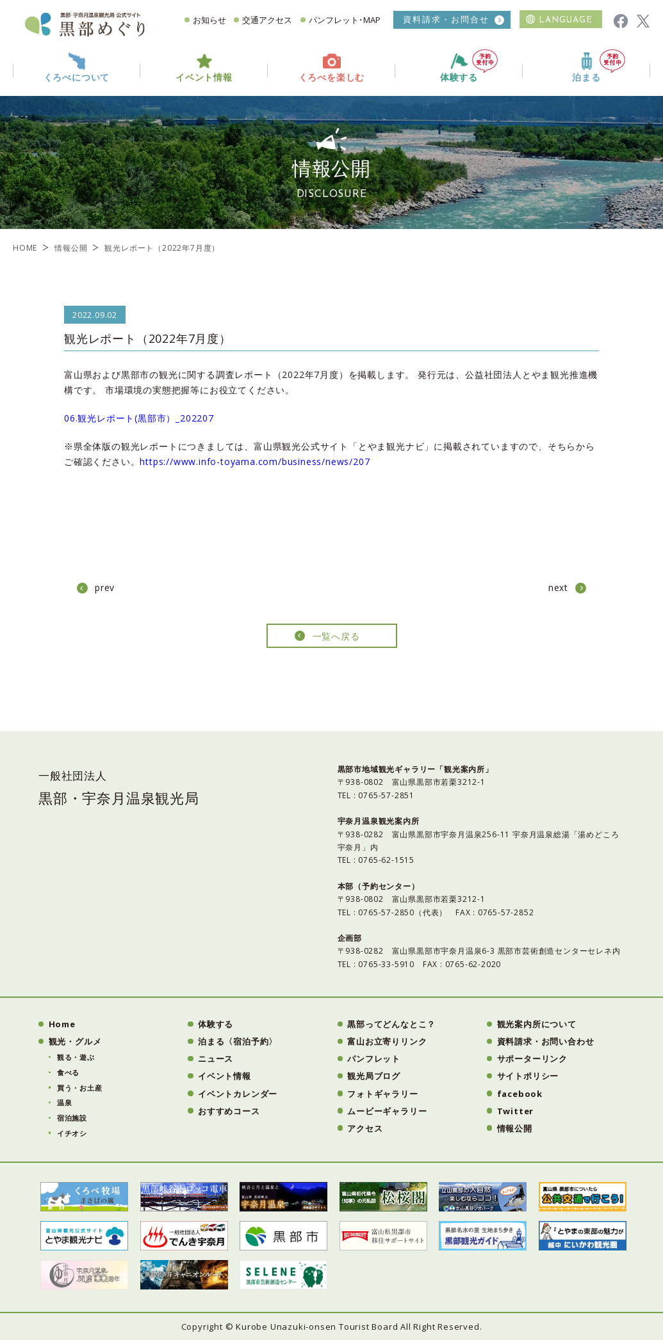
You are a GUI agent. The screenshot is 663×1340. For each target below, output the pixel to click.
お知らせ (209, 20)
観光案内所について (537, 1024)
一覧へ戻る (336, 636)
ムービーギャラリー (387, 1111)
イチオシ (72, 1133)
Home (62, 1024)
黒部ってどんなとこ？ (391, 1024)
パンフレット (373, 1058)
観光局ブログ (373, 1076)
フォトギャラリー (382, 1094)
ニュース (215, 1058)
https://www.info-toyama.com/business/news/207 (255, 461)
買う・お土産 (79, 1087)
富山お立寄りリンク (387, 1041)
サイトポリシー (528, 1076)
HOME (25, 247)
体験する (469, 66)
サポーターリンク (532, 1058)
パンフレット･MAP (345, 20)
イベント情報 (224, 1076)
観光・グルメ (75, 1041)
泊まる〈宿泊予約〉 (237, 1041)
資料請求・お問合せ (446, 19)
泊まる (598, 66)
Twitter (515, 1111)
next (558, 587)
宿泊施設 (72, 1118)
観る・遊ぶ (76, 1057)
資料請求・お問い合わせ (545, 1041)
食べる (68, 1072)
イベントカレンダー (237, 1094)
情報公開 (70, 247)
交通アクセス (267, 20)
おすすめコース (229, 1111)
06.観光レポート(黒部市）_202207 (139, 418)
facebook (520, 1094)
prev (105, 587)
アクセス (364, 1128)
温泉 (64, 1102)
